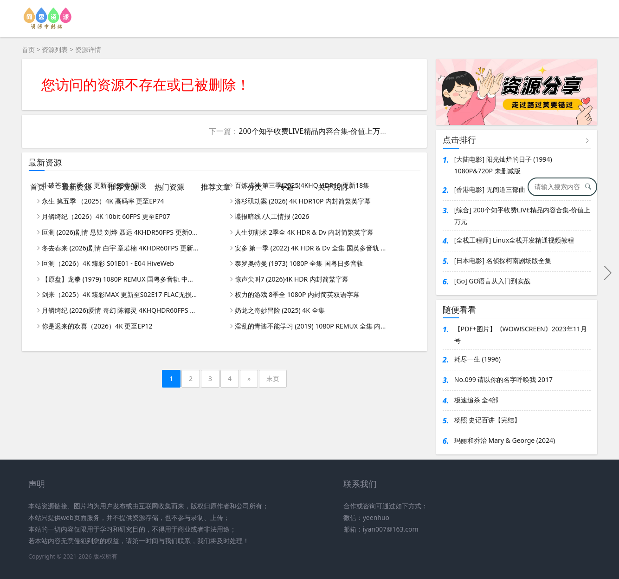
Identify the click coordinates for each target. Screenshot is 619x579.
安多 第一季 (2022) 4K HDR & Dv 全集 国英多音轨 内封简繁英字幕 (314, 247)
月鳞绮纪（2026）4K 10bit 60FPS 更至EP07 (106, 216)
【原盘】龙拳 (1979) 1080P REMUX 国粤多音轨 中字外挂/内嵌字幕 (121, 279)
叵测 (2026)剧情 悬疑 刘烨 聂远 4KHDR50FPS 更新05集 (121, 232)
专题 (286, 187)
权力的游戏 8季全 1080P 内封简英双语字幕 (297, 294)
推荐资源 (123, 187)
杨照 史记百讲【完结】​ (487, 419)
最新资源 (76, 187)
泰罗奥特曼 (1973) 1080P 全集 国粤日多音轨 (299, 263)
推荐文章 (216, 187)
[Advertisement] (309, 98)
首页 (37, 187)
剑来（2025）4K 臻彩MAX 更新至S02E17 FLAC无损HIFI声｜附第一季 (121, 294)
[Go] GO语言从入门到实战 (492, 280)
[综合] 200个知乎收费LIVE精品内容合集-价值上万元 (522, 215)
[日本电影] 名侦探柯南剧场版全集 (502, 260)
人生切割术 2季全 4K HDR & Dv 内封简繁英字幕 (304, 232)
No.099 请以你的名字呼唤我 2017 (503, 379)
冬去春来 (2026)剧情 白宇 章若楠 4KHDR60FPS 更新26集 (121, 247)
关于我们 (333, 187)
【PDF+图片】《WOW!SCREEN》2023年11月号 (520, 334)
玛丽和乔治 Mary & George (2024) (504, 440)
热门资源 (169, 187)
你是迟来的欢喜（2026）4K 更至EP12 (97, 326)
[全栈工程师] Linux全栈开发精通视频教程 (514, 240)
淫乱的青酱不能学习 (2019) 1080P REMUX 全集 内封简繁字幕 (314, 326)
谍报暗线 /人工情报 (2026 (272, 216)
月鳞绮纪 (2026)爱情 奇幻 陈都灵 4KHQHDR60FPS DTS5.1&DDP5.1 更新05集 (121, 310)
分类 (254, 187)
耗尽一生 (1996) (477, 359)
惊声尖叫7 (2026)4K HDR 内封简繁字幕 (291, 279)
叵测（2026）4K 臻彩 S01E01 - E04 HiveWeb (108, 263)
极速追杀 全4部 (476, 399)
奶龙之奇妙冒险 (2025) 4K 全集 (280, 310)
